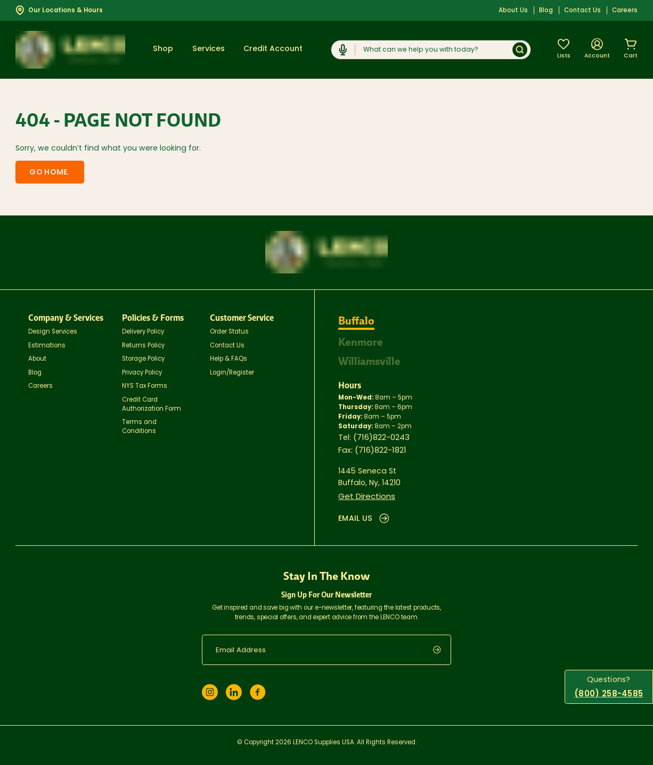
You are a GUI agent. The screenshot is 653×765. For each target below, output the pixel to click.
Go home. (43, 172)
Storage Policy (143, 357)
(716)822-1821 (380, 444)
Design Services (52, 330)
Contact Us (582, 10)
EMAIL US (362, 511)
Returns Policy (143, 343)
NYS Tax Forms (144, 384)
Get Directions (364, 490)
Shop (163, 49)
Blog (546, 10)
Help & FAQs (228, 357)
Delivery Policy (143, 330)
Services (208, 49)
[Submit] (519, 49)
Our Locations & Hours (59, 10)
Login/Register (232, 371)
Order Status (229, 330)
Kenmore (360, 339)
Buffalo (357, 318)
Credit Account (273, 49)
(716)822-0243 (381, 432)
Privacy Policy (142, 371)
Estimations (47, 343)
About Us (513, 10)
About (37, 357)
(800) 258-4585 (610, 695)
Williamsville (370, 357)
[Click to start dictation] (343, 49)
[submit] (442, 642)
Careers (625, 10)
